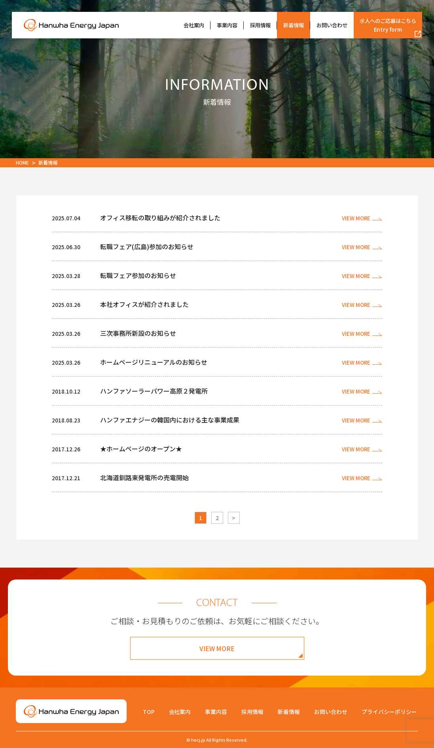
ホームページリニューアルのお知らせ (153, 362)
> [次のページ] (233, 518)
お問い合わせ (331, 25)
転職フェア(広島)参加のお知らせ (146, 246)
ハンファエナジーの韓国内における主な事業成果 (169, 419)
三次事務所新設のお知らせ (138, 333)
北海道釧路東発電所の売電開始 (144, 477)
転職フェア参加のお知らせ (138, 275)
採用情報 (260, 25)
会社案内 (194, 25)
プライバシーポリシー (389, 712)
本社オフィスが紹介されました (144, 304)
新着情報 (293, 25)
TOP (149, 712)
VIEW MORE (217, 648)
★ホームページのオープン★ (141, 448)
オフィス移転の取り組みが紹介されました (160, 217)
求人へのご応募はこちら (388, 25)
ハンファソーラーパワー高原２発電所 (154, 391)
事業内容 (227, 25)
